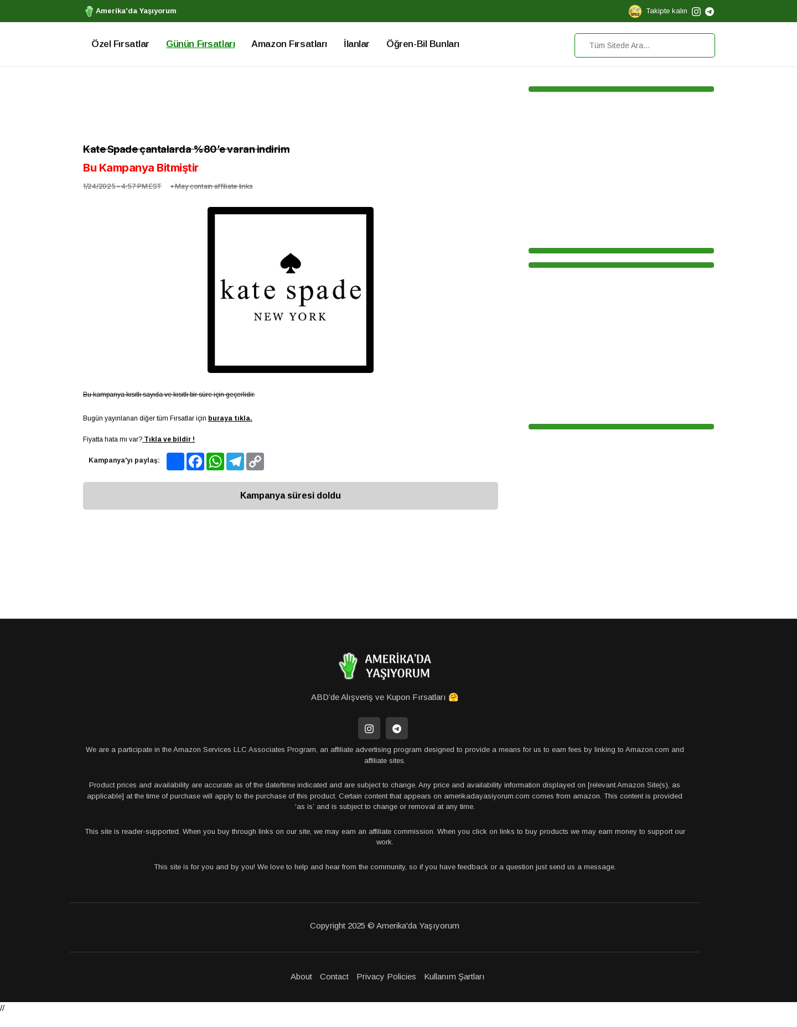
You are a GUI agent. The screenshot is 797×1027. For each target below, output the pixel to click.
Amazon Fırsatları (289, 44)
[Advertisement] (290, 107)
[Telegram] (397, 728)
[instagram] (696, 11)
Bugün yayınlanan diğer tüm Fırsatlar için (167, 418)
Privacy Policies (386, 976)
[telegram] (709, 11)
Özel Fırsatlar (120, 44)
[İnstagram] (369, 728)
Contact (334, 976)
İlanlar (357, 44)
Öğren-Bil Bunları (422, 44)
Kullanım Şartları (454, 976)
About (301, 976)
